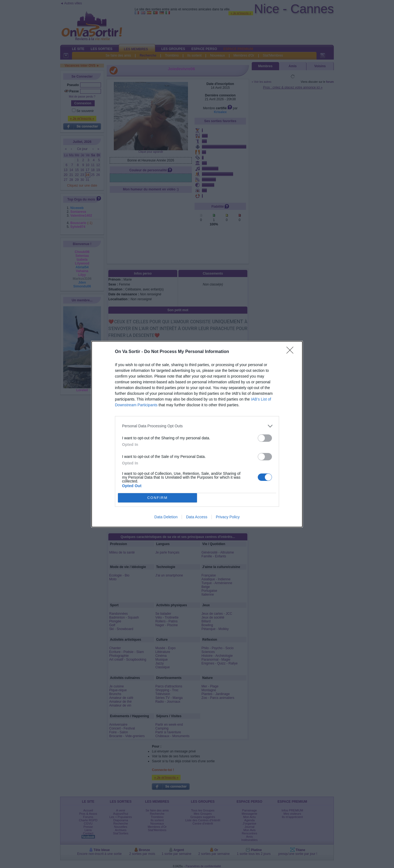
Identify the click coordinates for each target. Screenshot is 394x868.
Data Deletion (166, 517)
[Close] (291, 352)
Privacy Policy (228, 517)
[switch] (265, 438)
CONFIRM (157, 498)
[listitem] (197, 426)
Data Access (196, 517)
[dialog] (197, 434)
